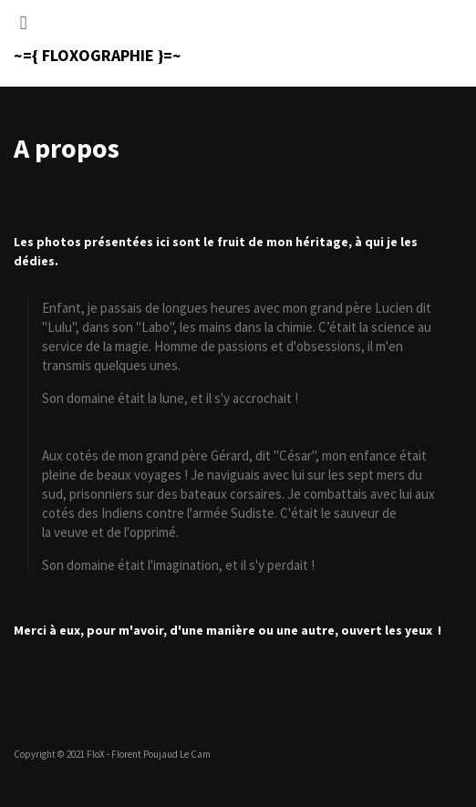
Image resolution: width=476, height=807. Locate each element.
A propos (66, 147)
